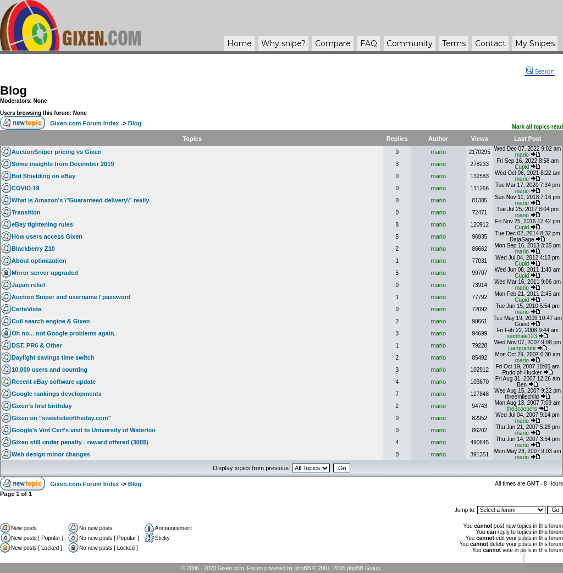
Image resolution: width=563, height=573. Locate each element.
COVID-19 (26, 188)
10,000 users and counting (49, 369)
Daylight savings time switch (53, 357)
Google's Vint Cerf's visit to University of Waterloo (84, 430)
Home (239, 43)
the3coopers (522, 409)
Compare (333, 43)
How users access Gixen (47, 236)
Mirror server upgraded (45, 272)
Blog (13, 90)
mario (438, 151)
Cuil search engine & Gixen (51, 321)
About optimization (39, 260)
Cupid (522, 167)
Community (410, 43)
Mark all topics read (537, 127)
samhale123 (522, 336)
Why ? (283, 43)
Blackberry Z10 (33, 248)
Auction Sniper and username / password (71, 297)
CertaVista (26, 309)
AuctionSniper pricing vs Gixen (57, 151)
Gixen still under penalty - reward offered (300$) (80, 442)
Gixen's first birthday (42, 406)
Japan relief (28, 285)
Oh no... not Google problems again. (63, 333)
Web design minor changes (51, 454)
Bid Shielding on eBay (43, 176)
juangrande (522, 348)
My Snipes (535, 43)
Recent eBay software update (54, 381)
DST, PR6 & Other (37, 345)
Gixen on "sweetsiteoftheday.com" (61, 418)
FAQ (368, 43)
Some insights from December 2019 (63, 164)
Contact (490, 43)
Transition (26, 212)
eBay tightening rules (42, 224)
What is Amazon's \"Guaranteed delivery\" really (80, 200)
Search (540, 71)
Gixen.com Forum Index (84, 123)
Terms (454, 43)
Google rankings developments (57, 393)
